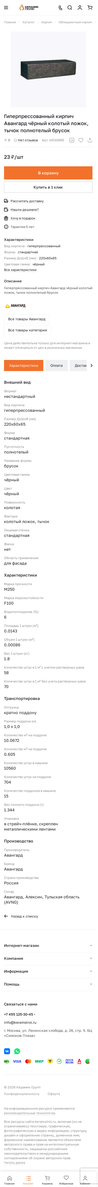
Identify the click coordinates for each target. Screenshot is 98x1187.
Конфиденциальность (22, 1094)
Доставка (83, 365)
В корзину (48, 172)
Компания (13, 958)
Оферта (54, 1094)
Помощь (11, 984)
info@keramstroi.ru (20, 1022)
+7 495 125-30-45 (18, 1014)
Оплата (56, 365)
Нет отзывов (26, 140)
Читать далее (14, 1162)
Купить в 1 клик (48, 187)
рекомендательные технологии (29, 1113)
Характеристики (23, 365)
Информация (16, 971)
